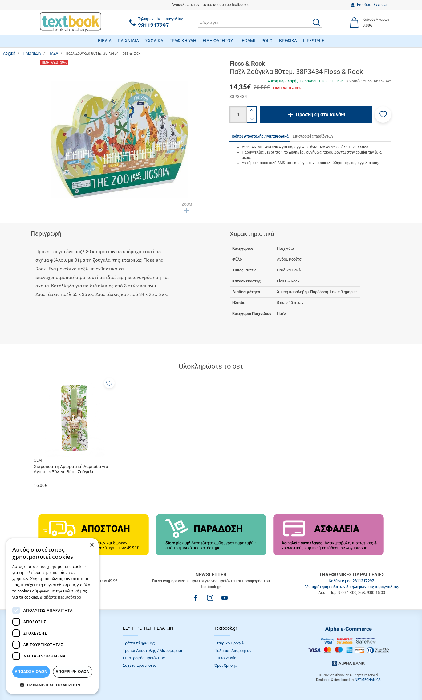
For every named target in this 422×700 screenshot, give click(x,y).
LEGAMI (247, 40)
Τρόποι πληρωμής (139, 643)
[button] (383, 114)
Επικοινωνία (225, 658)
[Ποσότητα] (238, 114)
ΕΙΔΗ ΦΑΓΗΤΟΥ (218, 40)
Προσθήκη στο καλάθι (320, 114)
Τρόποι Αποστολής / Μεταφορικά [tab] (260, 136)
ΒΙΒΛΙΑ (105, 40)
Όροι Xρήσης (225, 665)
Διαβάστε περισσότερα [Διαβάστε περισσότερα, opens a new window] (60, 597)
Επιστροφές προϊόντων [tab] (313, 136)
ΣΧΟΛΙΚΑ (154, 40)
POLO (267, 40)
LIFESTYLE (313, 40)
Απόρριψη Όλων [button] (73, 671)
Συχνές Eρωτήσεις (139, 665)
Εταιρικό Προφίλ (229, 643)
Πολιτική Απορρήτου (232, 650)
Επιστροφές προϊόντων (144, 658)
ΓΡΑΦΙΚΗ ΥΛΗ (182, 40)
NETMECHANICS (368, 680)
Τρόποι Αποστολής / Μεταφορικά (152, 650)
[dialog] (52, 616)
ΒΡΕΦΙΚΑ (288, 40)
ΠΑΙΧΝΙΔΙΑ (128, 40)
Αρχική (9, 53)
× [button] (91, 545)
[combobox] (260, 22)
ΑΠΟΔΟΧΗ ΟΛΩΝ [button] (31, 671)
